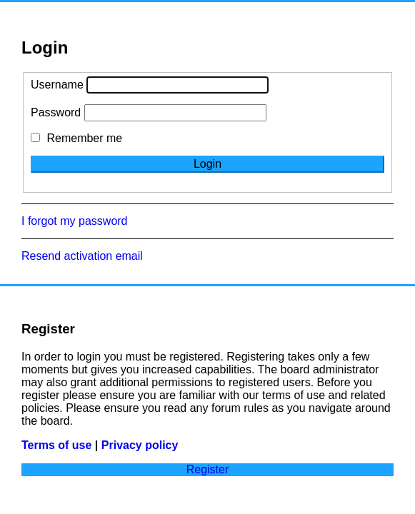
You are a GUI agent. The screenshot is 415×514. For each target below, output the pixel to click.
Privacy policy (140, 445)
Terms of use (56, 445)
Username (57, 85)
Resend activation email (82, 256)
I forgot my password (74, 221)
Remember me (76, 138)
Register (207, 469)
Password (56, 112)
